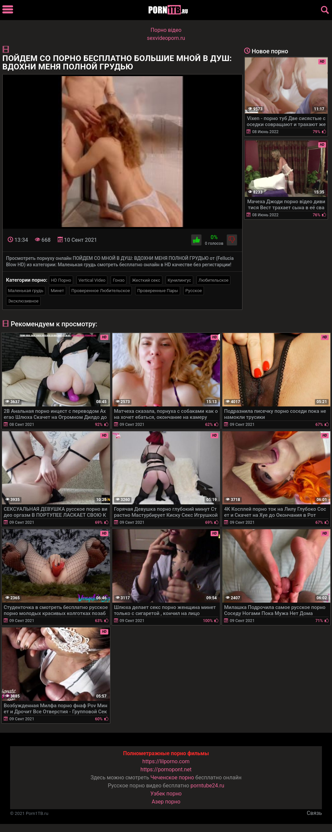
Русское (193, 290)
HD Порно (61, 280)
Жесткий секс (146, 280)
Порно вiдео (166, 30)
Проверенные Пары (157, 290)
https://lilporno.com (166, 761)
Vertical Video (91, 280)
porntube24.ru (207, 785)
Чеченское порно (172, 777)
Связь (314, 813)
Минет (57, 290)
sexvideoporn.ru (166, 38)
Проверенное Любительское (100, 290)
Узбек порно (166, 793)
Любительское (214, 280)
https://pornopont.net (166, 769)
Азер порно (166, 801)
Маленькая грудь (25, 290)
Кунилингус (179, 280)
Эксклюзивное (23, 300)
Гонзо (118, 280)
